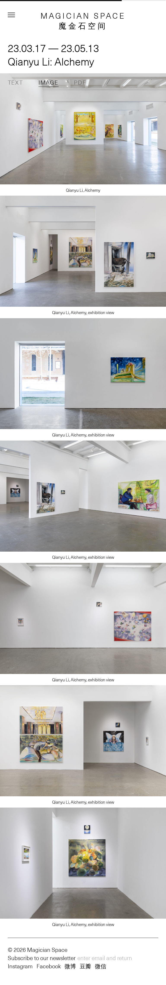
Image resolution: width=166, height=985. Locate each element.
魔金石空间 (83, 25)
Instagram (20, 966)
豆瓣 (85, 966)
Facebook (49, 966)
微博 (70, 966)
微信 (100, 966)
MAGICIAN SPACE (83, 15)
